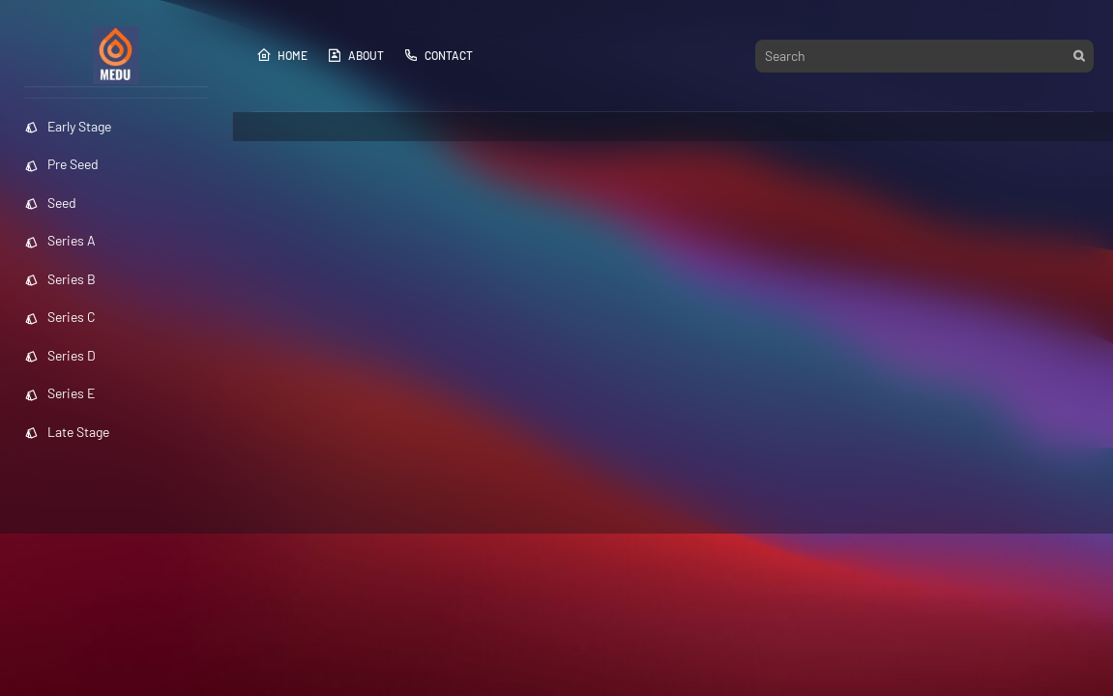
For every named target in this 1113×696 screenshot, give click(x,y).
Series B (60, 279)
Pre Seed (61, 164)
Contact (438, 55)
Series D (60, 355)
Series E (59, 393)
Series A (60, 240)
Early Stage (67, 126)
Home (282, 55)
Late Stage (66, 431)
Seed (50, 202)
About (355, 55)
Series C (60, 316)
